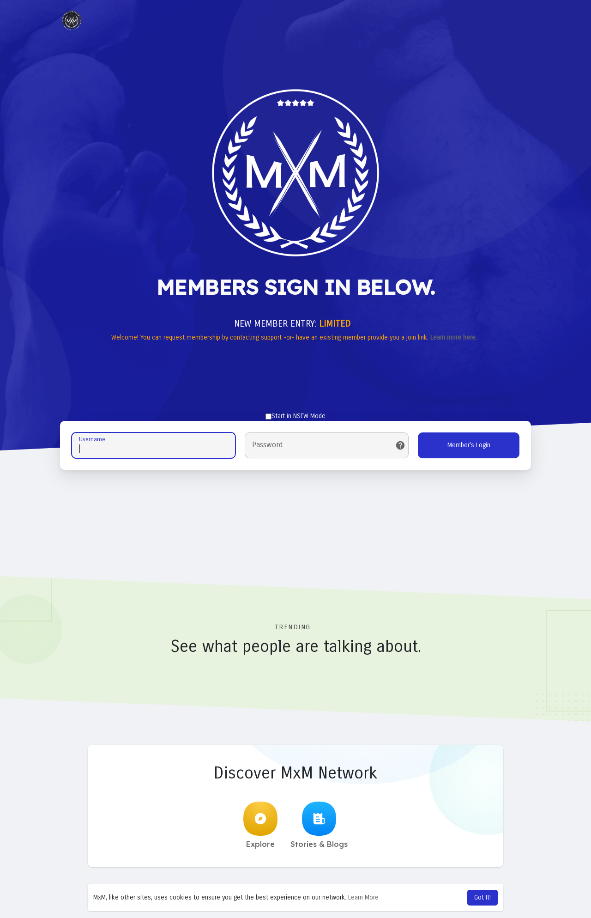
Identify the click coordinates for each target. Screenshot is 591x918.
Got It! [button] (482, 897)
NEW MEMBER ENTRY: (292, 323)
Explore (260, 825)
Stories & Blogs (319, 825)
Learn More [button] (363, 897)
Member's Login (468, 445)
